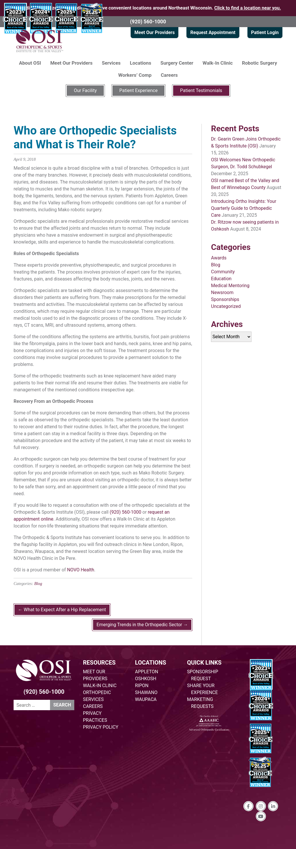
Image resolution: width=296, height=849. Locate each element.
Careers (169, 75)
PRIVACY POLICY (100, 727)
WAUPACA (146, 699)
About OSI (30, 63)
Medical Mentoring (230, 285)
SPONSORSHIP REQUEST (202, 675)
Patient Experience (138, 90)
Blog (38, 583)
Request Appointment (212, 32)
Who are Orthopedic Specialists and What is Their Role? (95, 137)
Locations (140, 63)
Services (111, 63)
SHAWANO (146, 692)
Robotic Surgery (259, 63)
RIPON (142, 685)
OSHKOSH (145, 678)
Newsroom (222, 292)
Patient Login (265, 32)
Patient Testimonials (201, 90)
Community (223, 271)
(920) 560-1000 (148, 22)
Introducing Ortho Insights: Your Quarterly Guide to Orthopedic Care (243, 208)
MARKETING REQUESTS (200, 703)
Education (221, 278)
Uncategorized (226, 306)
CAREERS (93, 706)
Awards (218, 258)
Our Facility (85, 90)
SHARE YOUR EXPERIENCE (202, 689)
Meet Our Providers (154, 32)
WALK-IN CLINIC (99, 685)
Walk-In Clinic (218, 63)
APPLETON (146, 671)
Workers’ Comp (134, 75)
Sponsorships (225, 299)
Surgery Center (176, 63)
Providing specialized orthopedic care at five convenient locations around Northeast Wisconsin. (148, 8)
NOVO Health (80, 570)
